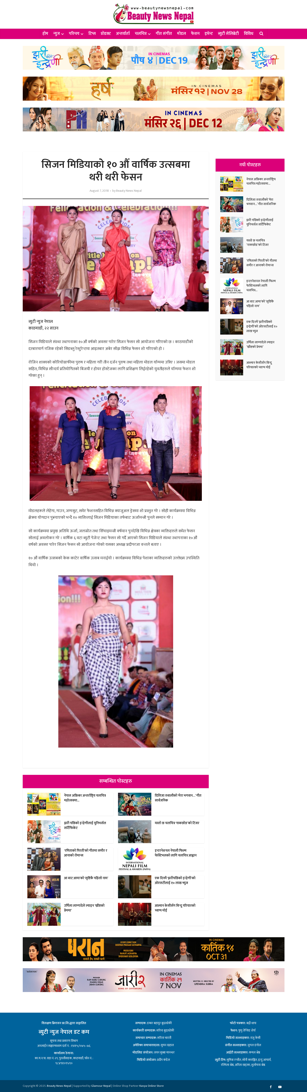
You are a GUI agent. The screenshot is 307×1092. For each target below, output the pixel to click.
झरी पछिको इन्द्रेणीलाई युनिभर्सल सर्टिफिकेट (85, 825)
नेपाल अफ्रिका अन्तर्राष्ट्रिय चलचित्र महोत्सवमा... (85, 798)
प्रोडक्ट (106, 33)
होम (45, 33)
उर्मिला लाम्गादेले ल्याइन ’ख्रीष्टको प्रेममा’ (84, 908)
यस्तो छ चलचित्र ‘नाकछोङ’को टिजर (177, 823)
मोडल (181, 33)
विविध (248, 33)
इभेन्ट (209, 33)
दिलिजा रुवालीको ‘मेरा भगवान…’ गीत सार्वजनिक (178, 798)
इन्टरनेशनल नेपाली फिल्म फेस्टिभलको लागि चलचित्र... (261, 286)
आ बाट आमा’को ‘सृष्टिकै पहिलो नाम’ (86, 878)
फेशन (195, 33)
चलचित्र (141, 33)
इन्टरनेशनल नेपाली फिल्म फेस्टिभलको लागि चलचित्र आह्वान (176, 853)
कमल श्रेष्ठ (254, 1052)
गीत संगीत (164, 33)
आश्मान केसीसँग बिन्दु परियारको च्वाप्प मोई (175, 908)
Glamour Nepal (101, 1085)
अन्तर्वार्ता (123, 33)
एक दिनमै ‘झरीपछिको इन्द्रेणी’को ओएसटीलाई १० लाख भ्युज (175, 880)
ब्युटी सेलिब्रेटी (228, 33)
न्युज (56, 33)
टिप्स (92, 33)
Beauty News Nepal (129, 191)
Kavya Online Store (151, 1085)
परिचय (74, 33)
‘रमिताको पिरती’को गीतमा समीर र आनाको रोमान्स (85, 853)
